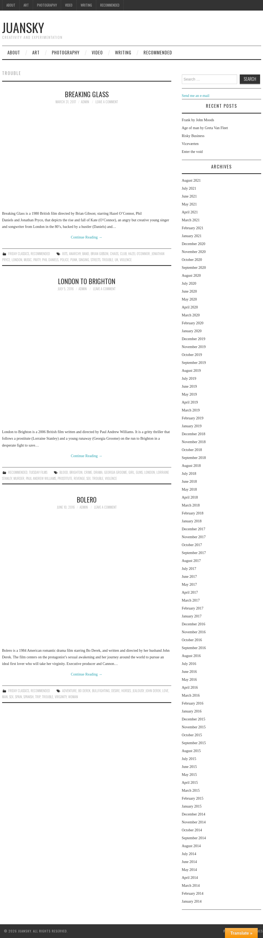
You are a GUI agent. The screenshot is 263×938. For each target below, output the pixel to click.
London (17, 259)
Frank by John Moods (198, 120)
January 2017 (192, 616)
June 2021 (189, 196)
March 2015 (191, 790)
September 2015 (194, 743)
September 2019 (194, 363)
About (10, 5)
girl (131, 472)
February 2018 (193, 513)
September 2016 (194, 648)
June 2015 (189, 767)
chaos (114, 253)
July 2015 (189, 759)
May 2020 (189, 299)
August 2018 (191, 466)
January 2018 (192, 521)
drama (98, 472)
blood (63, 472)
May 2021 (189, 204)
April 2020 (190, 307)
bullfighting (101, 690)
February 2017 (193, 608)
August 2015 (191, 751)
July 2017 (189, 569)
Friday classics (18, 253)
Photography (47, 5)
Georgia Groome (115, 472)
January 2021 (192, 236)
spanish (29, 696)
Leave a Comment (106, 101)
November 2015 (194, 727)
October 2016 (192, 640)
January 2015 (192, 806)
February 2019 (193, 418)
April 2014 (190, 878)
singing (84, 259)
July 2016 (189, 664)
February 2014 (193, 893)
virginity (61, 696)
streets (95, 259)
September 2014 (194, 838)
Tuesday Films (38, 472)
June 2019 (189, 386)
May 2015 (189, 775)
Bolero (86, 499)
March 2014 (191, 886)
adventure (69, 690)
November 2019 (194, 347)
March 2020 (191, 315)
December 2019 (193, 339)
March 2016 (191, 695)
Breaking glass (87, 94)
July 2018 (189, 474)
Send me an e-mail (196, 96)
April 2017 (190, 592)
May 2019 (189, 394)
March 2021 (191, 220)
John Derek (153, 690)
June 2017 (189, 577)
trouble (107, 259)
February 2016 (193, 703)
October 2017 (192, 545)
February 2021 (193, 228)
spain (18, 696)
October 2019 (192, 355)
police (64, 259)
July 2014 (189, 854)
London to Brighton (86, 281)
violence (126, 259)
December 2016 (193, 624)
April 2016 (190, 688)
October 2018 (192, 450)
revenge (79, 478)
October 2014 (192, 830)
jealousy (138, 690)
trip (37, 696)
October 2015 (192, 735)
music (28, 259)
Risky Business (193, 136)
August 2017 (191, 561)
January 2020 (192, 331)
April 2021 (190, 212)
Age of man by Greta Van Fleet (205, 128)
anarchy (75, 253)
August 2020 (191, 276)
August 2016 (191, 656)
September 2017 (194, 553)
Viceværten (190, 144)
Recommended (109, 5)
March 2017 (191, 600)
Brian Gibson (99, 253)
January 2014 (192, 901)
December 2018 (193, 434)
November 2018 (194, 442)
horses (126, 690)
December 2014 (193, 814)
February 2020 (193, 323)
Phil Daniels (50, 259)
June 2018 (189, 482)
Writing (86, 5)
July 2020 (189, 283)
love (165, 690)
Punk (73, 259)
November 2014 (194, 822)
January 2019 (192, 426)
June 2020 (189, 291)
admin (85, 101)
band (85, 253)
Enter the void (192, 152)
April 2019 (190, 402)
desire (115, 690)
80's (64, 253)
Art (26, 5)
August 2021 (191, 180)
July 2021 (189, 188)
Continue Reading (86, 237)
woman (73, 696)
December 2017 (193, 529)
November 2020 (194, 252)
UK (116, 259)
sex (88, 478)
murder (18, 478)
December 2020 (193, 244)
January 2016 (192, 711)
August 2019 (191, 371)
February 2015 (193, 798)
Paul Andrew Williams (41, 478)
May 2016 (189, 680)
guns (139, 472)
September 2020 (194, 268)
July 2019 (189, 379)
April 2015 (190, 783)
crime (88, 472)
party (36, 259)
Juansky (23, 27)
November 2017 (194, 537)
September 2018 (194, 458)
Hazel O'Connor (139, 253)
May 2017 (189, 585)
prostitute (65, 478)
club (123, 253)
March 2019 (191, 410)
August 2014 (191, 846)
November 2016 (194, 632)
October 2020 (192, 260)
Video (68, 5)
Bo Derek (84, 690)
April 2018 (190, 497)
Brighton (76, 472)
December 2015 (193, 719)
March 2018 (191, 505)
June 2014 (189, 862)
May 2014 (189, 870)
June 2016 (189, 672)
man (5, 696)
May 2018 (189, 489)
